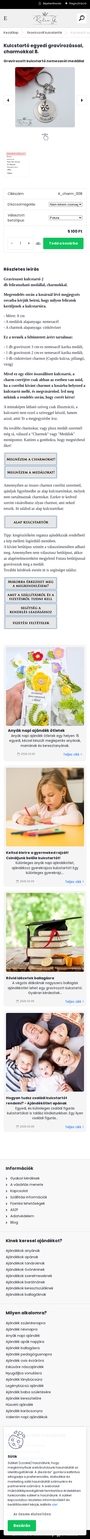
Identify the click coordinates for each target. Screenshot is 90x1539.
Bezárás (21, 1525)
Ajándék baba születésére (28, 1392)
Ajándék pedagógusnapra (29, 1354)
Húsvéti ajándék (19, 1404)
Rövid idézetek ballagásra (30, 978)
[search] (81, 18)
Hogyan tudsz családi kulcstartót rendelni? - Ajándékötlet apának (36, 1100)
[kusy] (20, 243)
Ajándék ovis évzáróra (25, 1360)
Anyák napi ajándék (23, 1335)
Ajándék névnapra (21, 1329)
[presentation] (8, 100)
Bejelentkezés (52, 3)
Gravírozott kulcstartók (44, 32)
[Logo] (45, 18)
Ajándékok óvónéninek (25, 1269)
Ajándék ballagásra (23, 1348)
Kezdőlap (11, 32)
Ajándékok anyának (23, 1250)
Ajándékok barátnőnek (25, 1282)
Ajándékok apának (22, 1257)
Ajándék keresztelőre (23, 1398)
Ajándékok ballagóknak (26, 1294)
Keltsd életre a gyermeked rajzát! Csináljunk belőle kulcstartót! (37, 855)
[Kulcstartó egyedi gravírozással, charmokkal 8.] (45, 97)
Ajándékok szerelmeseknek (29, 1275)
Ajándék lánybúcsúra (24, 1379)
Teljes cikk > (72, 754)
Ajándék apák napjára (25, 1341)
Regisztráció (77, 3)
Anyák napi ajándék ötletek (36, 730)
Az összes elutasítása (32, 1514)
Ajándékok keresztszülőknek (29, 1288)
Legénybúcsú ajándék (25, 1385)
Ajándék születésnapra (25, 1323)
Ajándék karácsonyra (24, 1411)
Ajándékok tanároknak (25, 1263)
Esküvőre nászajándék (25, 1366)
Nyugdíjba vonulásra (24, 1373)
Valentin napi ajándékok (27, 1417)
